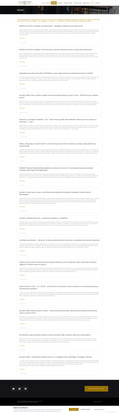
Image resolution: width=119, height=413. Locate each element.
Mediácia (54, 2)
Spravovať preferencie (99, 409)
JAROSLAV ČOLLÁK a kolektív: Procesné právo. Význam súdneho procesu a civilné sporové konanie (55, 50)
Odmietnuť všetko (85, 409)
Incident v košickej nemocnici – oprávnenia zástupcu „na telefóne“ (43, 218)
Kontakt (97, 2)
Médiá (92, 2)
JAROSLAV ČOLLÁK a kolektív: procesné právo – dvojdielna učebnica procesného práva (51, 26)
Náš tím (48, 2)
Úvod (95, 9)
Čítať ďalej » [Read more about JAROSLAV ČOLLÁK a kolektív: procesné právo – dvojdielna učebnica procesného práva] (22, 38)
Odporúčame (86, 2)
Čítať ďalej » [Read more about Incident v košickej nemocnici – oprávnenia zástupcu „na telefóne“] (22, 229)
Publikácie (60, 2)
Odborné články (68, 2)
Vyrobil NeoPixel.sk (97, 401)
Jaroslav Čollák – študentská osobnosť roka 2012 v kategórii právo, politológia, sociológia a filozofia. (55, 357)
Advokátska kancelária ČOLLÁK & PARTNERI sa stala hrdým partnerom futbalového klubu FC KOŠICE (56, 73)
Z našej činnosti (77, 2)
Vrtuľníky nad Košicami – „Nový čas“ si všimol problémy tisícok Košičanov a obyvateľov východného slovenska (59, 240)
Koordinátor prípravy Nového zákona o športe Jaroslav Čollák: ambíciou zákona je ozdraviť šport (54, 335)
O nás (43, 2)
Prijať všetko (74, 409)
